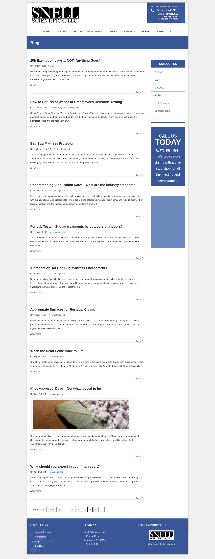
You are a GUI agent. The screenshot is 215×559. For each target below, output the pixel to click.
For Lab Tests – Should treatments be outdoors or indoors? (76, 226)
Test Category (58, 107)
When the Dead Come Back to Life (56, 351)
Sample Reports (43, 532)
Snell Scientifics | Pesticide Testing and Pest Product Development (56, 13)
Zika (157, 118)
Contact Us (40, 536)
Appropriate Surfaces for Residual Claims (62, 309)
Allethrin (159, 72)
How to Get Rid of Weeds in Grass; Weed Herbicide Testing (76, 102)
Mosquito (159, 87)
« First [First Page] (52, 509)
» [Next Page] (101, 509)
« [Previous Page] (59, 509)
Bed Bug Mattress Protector (52, 143)
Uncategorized (72, 107)
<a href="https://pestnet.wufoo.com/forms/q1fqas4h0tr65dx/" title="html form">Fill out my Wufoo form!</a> (168, 229)
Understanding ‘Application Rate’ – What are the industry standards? (83, 185)
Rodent (158, 95)
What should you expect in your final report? (65, 466)
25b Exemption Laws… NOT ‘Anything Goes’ (65, 60)
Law (52, 66)
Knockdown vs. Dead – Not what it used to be (65, 388)
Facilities (39, 546)
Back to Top (140, 92)
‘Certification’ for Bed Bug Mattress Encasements (68, 268)
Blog (37, 541)
